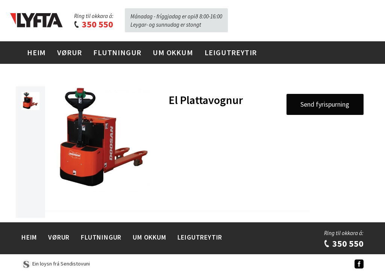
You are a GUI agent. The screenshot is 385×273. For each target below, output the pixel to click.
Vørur (69, 52)
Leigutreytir (231, 52)
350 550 (93, 24)
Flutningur (117, 52)
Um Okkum (173, 52)
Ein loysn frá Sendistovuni (55, 263)
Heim (36, 52)
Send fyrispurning (324, 104)
